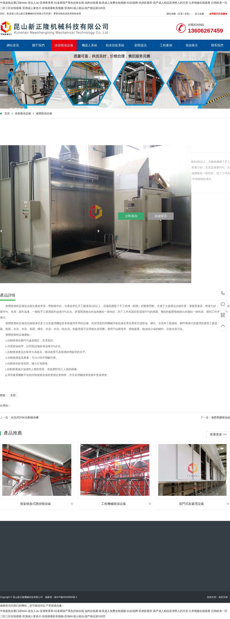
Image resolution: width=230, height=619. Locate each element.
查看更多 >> (218, 434)
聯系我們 (217, 45)
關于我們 (41, 45)
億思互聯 (223, 597)
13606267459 (223, 293)
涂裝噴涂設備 (64, 45)
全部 (13, 395)
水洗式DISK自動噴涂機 (25, 417)
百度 (180, 13)
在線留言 (161, 216)
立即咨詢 (131, 216)
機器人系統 (92, 45)
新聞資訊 (143, 45)
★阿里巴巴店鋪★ (218, 13)
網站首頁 (16, 45)
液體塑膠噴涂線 (220, 417)
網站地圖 (171, 13)
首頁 (7, 113)
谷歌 (187, 13)
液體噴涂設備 (44, 113)
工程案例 (169, 45)
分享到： (5, 405)
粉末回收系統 (117, 45)
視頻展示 (195, 45)
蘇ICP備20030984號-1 (65, 597)
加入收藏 (199, 13)
